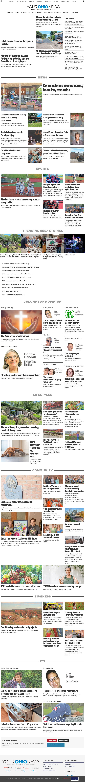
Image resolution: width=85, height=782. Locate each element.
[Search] (84, 1)
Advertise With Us (65, 1)
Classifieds (11, 1)
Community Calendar (21, 1)
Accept (75, 779)
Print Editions (47, 1)
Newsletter (63, 740)
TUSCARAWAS (25, 12)
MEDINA (39, 12)
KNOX (33, 12)
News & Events (70, 766)
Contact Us (56, 1)
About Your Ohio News (51, 764)
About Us (74, 1)
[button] (81, 246)
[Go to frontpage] (43, 7)
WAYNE (17, 12)
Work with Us (69, 764)
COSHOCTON (48, 12)
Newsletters (39, 1)
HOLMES (10, 12)
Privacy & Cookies (49, 770)
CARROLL (66, 12)
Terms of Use (48, 768)
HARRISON (74, 12)
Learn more (65, 779)
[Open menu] (1, 1)
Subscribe (31, 1)
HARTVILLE (57, 12)
